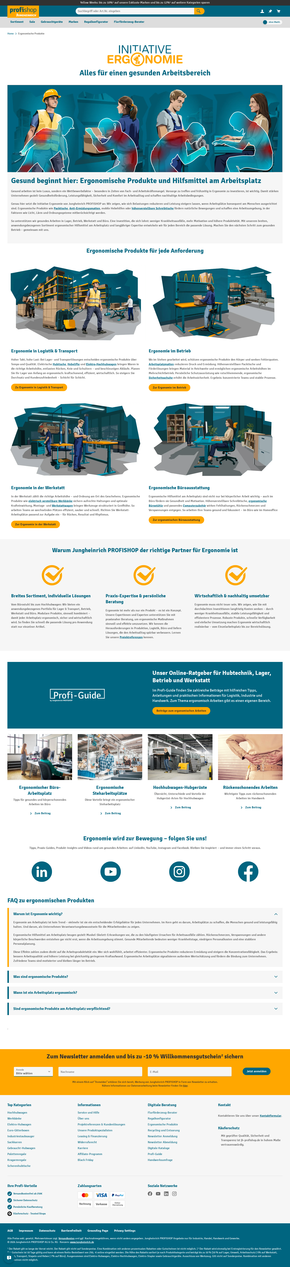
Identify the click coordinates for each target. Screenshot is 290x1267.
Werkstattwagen (62, 506)
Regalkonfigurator (159, 1118)
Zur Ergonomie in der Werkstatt (35, 524)
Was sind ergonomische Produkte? (40, 976)
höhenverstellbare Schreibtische (153, 208)
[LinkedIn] (166, 1194)
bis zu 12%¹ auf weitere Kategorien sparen (183, 2)
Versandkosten (66, 1238)
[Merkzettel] (270, 11)
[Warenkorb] (278, 11)
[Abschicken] (257, 1071)
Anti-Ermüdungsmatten (84, 208)
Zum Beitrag (40, 813)
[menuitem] (262, 11)
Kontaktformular (270, 1116)
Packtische (61, 208)
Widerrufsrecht (87, 1142)
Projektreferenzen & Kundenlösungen (101, 1124)
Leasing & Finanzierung (92, 1136)
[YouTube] (158, 1194)
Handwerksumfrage (160, 1160)
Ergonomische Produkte (163, 1124)
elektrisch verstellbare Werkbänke (50, 501)
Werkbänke (14, 1118)
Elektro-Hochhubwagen (101, 364)
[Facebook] (150, 1194)
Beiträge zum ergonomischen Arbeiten (181, 711)
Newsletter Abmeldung (162, 1142)
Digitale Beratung (162, 1105)
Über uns (83, 1118)
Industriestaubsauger (20, 1136)
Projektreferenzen (131, 637)
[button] (180, 1106)
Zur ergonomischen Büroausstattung (176, 520)
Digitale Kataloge (159, 1148)
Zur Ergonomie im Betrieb (169, 387)
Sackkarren (14, 1142)
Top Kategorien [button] (19, 1105)
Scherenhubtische (19, 1166)
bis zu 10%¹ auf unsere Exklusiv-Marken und (127, 2)
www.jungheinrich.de (82, 1242)
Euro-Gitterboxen (18, 1130)
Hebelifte (74, 364)
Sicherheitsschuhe (161, 378)
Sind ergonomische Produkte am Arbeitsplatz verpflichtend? (61, 1008)
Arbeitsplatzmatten (161, 364)
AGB (10, 1231)
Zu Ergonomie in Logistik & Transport (39, 387)
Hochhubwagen (17, 1112)
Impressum (26, 1231)
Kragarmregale (16, 1160)
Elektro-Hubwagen (19, 1124)
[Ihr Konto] (262, 11)
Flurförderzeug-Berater (162, 1112)
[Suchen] (199, 11)
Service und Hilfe (88, 1112)
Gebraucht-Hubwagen (21, 1148)
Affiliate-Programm (90, 1154)
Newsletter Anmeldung (162, 1136)
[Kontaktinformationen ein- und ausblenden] (9, 1257)
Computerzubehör (194, 506)
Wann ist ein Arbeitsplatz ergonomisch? (45, 992)
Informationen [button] (89, 1105)
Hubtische (59, 364)
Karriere (83, 1148)
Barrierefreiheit (71, 1231)
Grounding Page (97, 1231)
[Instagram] (174, 1194)
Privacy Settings (124, 1231)
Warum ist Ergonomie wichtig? (37, 914)
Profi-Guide (155, 1154)
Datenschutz (47, 1231)
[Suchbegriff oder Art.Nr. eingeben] (135, 11)
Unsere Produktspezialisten (95, 1130)
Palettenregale (16, 1154)
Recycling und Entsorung (164, 1130)
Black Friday (85, 1160)
